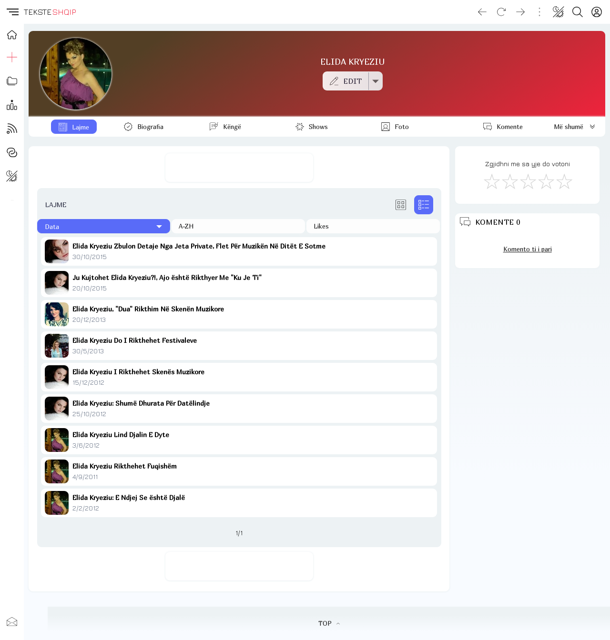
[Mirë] (527, 180)
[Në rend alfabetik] (238, 226)
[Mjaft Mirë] (546, 180)
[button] (12, 12)
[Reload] (501, 11)
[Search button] (577, 11)
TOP (329, 623)
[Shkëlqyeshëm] (564, 180)
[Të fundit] (104, 226)
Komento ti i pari (527, 249)
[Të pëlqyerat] (373, 226)
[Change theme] (558, 11)
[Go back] (482, 11)
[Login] (596, 11)
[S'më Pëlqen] (491, 180)
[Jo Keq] (509, 180)
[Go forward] (520, 11)
